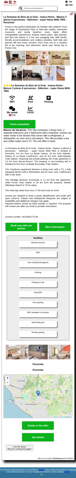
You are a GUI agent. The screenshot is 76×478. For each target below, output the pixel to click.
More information (55, 227)
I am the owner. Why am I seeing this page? (19, 448)
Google (41, 470)
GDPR (66, 472)
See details (38, 437)
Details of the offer (38, 425)
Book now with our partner (21, 227)
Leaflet (55, 417)
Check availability (19, 124)
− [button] (7, 383)
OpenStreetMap (66, 417)
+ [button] (7, 378)
